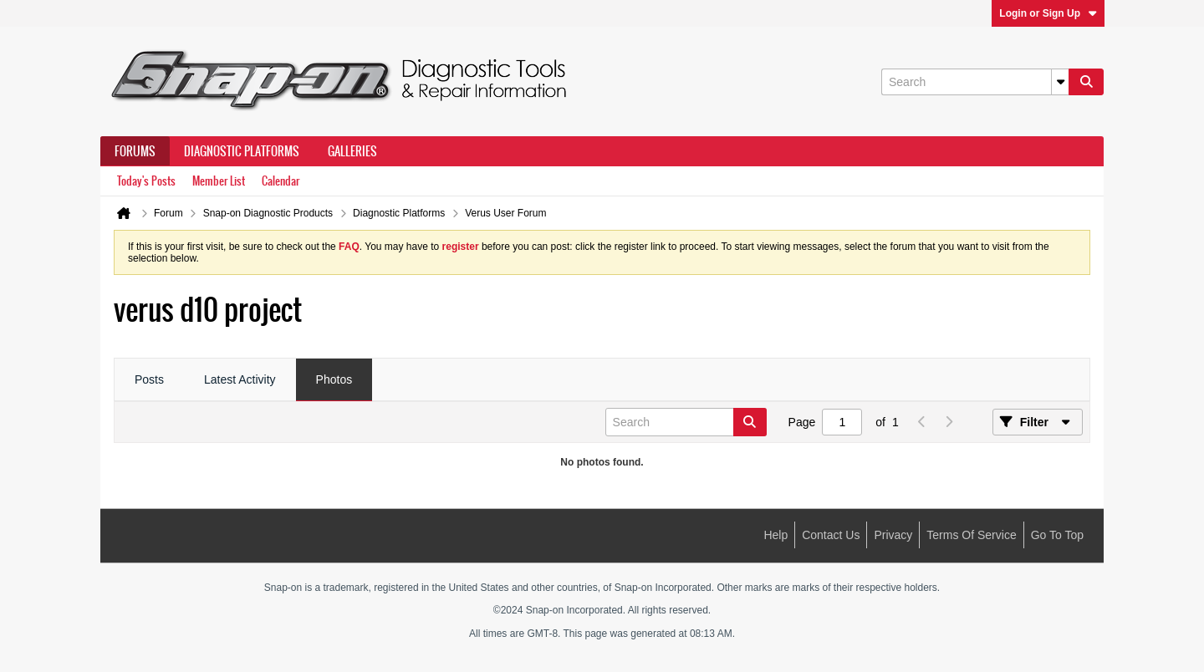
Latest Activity (240, 379)
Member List (218, 181)
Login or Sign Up (1048, 13)
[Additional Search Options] (1060, 82)
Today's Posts (146, 181)
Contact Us (831, 535)
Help (775, 535)
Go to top (1057, 535)
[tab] (149, 380)
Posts (149, 379)
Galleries (352, 151)
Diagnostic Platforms (241, 151)
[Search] (975, 82)
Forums (135, 151)
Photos (334, 379)
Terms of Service (971, 535)
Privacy (893, 535)
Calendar (280, 181)
